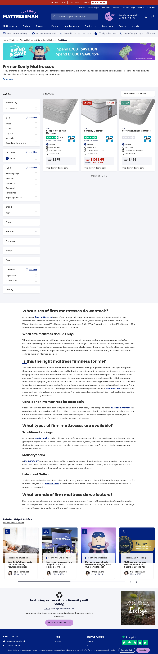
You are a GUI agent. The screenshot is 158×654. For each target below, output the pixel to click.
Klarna (90, 641)
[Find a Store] (146, 16)
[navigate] (137, 582)
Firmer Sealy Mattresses (47, 40)
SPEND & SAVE (58, 2)
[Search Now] (54, 16)
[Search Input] (77, 16)
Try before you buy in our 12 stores (137, 33)
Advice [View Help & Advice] (116, 7)
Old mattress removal (44, 33)
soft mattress (113, 388)
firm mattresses (43, 317)
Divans (41, 26)
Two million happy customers (75, 33)
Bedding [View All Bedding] (108, 26)
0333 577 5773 (14, 645)
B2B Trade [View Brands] (106, 7)
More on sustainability (59, 622)
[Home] (20, 16)
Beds (27, 26)
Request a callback (16, 641)
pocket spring (42, 438)
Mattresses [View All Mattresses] (10, 26)
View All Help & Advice (13, 522)
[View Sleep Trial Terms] (109, 16)
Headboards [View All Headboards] (72, 26)
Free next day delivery (15, 33)
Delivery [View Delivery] (125, 7)
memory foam (31, 461)
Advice (58, 641)
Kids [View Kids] (55, 26)
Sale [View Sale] (123, 26)
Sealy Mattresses (28, 40)
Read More (8, 79)
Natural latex (52, 483)
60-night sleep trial (105, 33)
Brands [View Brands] (135, 26)
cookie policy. (110, 650)
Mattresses (14, 40)
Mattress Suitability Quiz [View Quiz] (88, 7)
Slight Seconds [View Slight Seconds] (138, 7)
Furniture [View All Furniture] (91, 26)
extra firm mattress (121, 407)
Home (5, 40)
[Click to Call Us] (130, 16)
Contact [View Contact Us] (151, 7)
